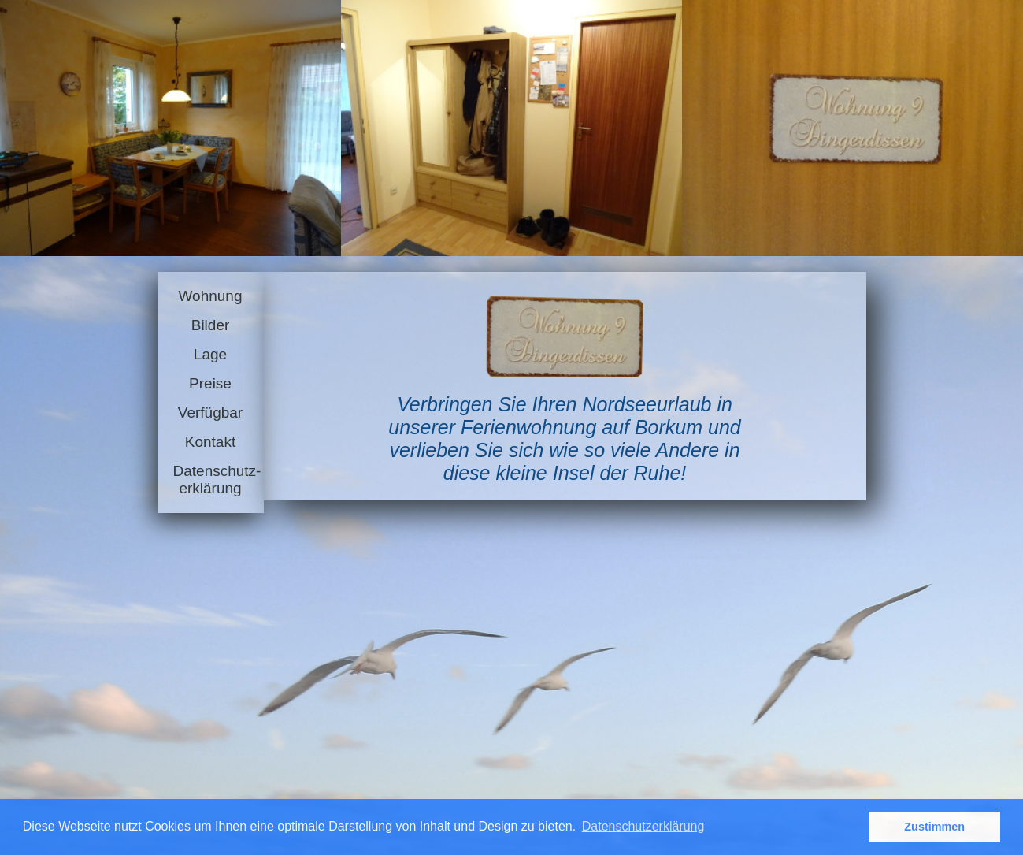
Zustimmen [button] (934, 826)
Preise (210, 383)
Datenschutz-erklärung (210, 479)
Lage (210, 354)
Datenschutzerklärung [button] (643, 826)
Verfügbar (210, 412)
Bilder (210, 325)
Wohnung (211, 296)
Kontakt (210, 441)
